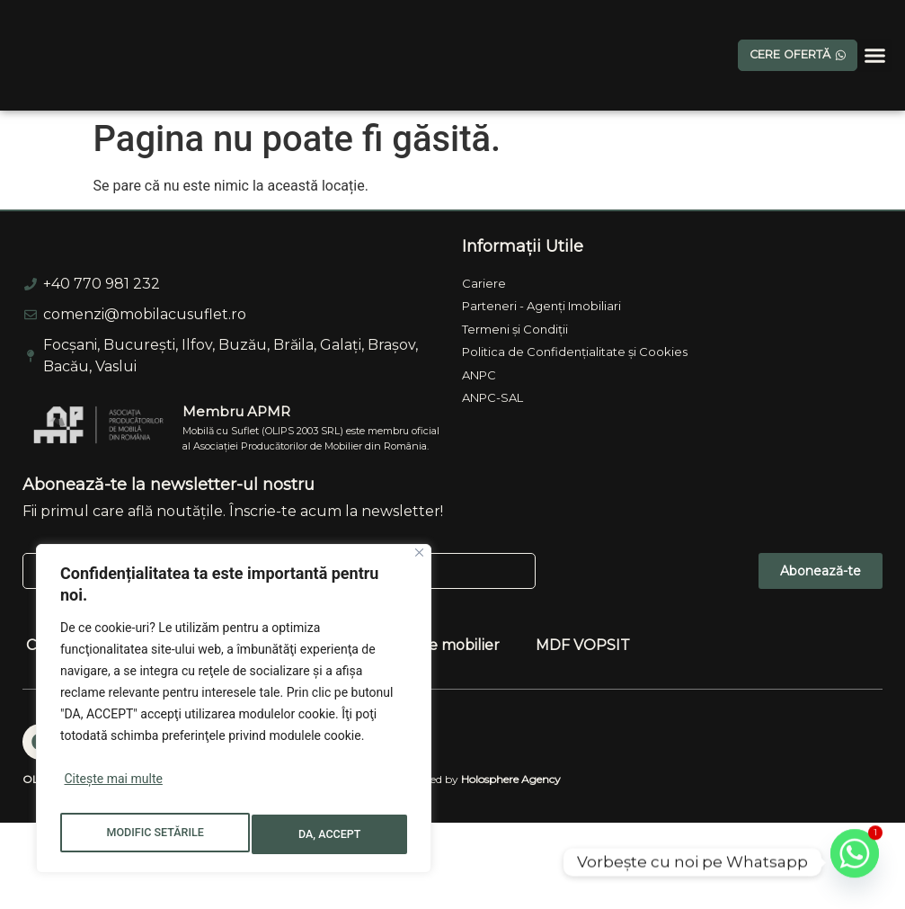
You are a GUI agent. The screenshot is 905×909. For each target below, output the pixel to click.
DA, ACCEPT (332, 834)
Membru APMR (236, 492)
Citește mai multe (113, 789)
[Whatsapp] (854, 862)
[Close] (419, 563)
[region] (233, 714)
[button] (874, 56)
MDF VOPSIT (583, 726)
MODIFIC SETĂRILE (155, 834)
